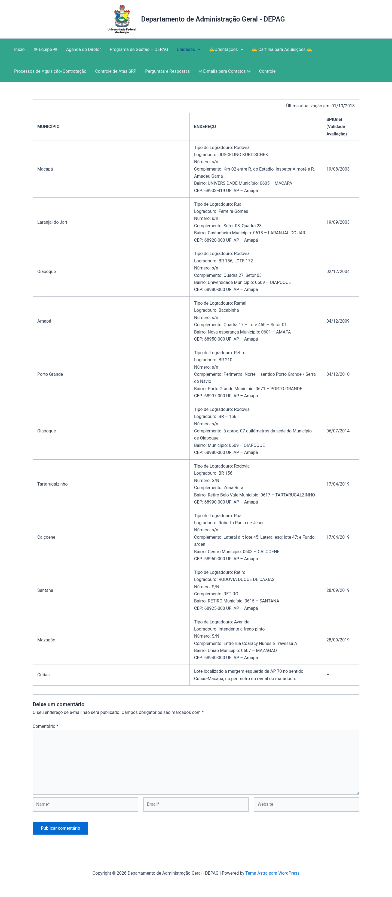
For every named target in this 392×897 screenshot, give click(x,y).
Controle (267, 71)
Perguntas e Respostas (167, 71)
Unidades (188, 49)
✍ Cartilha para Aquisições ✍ (282, 49)
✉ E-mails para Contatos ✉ (224, 71)
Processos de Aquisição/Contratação (50, 71)
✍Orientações (226, 49)
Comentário (45, 726)
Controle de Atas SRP (115, 71)
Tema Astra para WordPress (272, 873)
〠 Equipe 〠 (45, 49)
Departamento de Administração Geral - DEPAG (213, 19)
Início (19, 49)
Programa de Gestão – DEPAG (139, 49)
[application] (197, 49)
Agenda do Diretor (83, 49)
